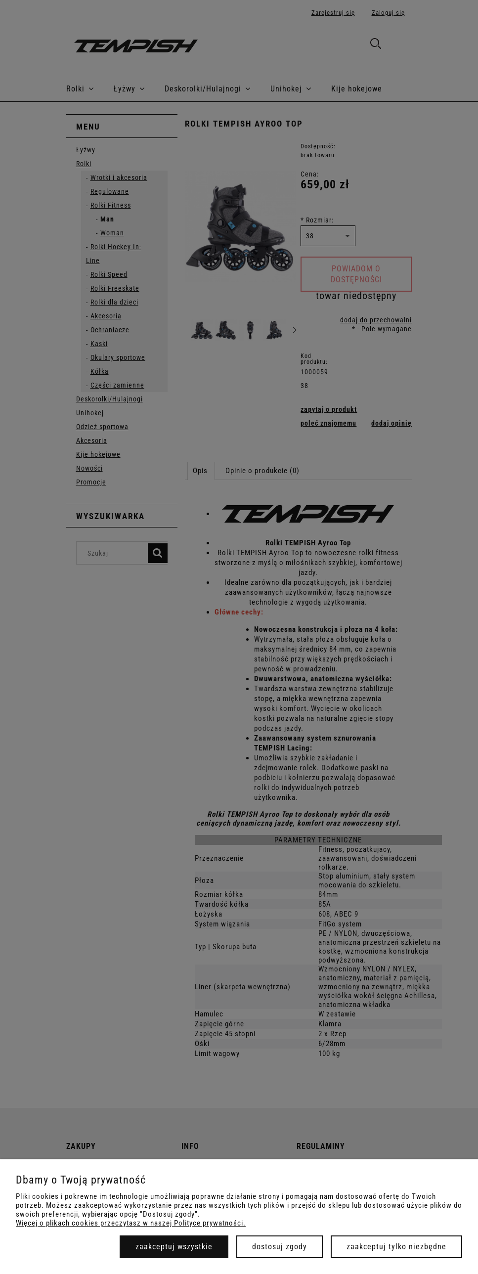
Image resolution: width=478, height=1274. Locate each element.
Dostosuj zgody (279, 1246)
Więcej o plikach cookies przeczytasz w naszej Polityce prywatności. (131, 1223)
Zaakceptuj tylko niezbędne (396, 1246)
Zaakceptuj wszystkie (174, 1246)
